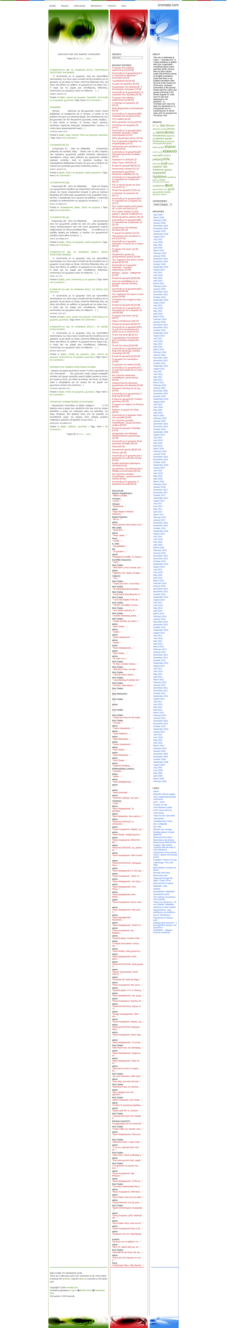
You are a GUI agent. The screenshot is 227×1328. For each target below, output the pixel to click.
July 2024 (157, 272)
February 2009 (159, 781)
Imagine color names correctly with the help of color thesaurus (164, 847)
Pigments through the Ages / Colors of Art (163, 879)
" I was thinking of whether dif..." (126, 680)
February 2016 (159, 550)
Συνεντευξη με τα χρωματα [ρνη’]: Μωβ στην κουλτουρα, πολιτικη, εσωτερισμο (127, 350)
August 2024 (159, 270)
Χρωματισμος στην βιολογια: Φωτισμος (125, 228)
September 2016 (160, 531)
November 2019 (160, 426)
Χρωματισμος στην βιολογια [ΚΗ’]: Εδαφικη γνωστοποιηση (127, 469)
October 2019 (159, 429)
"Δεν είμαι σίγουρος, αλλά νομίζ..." (127, 1076)
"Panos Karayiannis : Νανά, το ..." (127, 876)
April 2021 (157, 380)
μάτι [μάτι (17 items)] (160, 155)
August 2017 (159, 501)
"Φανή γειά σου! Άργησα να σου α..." (126, 1258)
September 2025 (160, 234)
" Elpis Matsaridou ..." (121, 739)
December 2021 (160, 358)
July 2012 (157, 668)
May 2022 (157, 344)
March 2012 (158, 679)
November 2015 (160, 558)
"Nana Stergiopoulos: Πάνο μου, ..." (126, 1135)
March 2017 (158, 514)
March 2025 (158, 250)
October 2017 (159, 495)
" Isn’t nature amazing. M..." (124, 610)
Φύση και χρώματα (88, 135)
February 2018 (159, 484)
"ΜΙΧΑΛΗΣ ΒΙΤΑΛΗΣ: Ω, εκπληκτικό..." (123, 822)
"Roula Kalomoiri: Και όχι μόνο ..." (127, 1202)
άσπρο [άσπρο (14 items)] (171, 128)
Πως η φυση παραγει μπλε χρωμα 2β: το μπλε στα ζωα (127, 207)
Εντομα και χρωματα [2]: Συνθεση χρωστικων (127, 400)
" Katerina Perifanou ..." (122, 766)
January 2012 (159, 685)
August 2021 (159, 369)
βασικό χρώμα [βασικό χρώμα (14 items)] (164, 138)
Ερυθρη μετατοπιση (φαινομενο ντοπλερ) (126, 464)
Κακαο (118, 446)
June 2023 (158, 308)
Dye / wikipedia (160, 824)
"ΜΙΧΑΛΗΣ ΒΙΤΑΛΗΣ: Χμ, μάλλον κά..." (127, 848)
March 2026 (158, 217)
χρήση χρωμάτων (93, 172)
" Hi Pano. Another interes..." (125, 664)
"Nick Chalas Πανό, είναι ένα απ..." (127, 1223)
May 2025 (157, 245)
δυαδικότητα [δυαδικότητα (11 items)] (158, 141)
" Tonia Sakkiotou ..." (121, 733)
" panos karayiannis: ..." (122, 637)
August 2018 (159, 468)
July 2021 (157, 371)
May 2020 (157, 410)
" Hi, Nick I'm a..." (120, 658)
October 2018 (159, 462)
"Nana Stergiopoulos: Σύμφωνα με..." (126, 1054)
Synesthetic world (161, 894)
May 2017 (157, 509)
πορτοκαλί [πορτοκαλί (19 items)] (159, 172)
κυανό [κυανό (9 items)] (155, 152)
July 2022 (157, 338)
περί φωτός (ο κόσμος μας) (163, 919)
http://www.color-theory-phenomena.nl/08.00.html (164, 841)
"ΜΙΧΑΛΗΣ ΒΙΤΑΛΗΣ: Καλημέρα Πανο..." (126, 864)
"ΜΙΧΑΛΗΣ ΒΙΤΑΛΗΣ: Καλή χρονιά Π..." (127, 965)
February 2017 (159, 517)
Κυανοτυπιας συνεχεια (125, 169)
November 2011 (160, 690)
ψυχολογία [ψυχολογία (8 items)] (157, 194)
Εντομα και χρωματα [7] (126, 190)
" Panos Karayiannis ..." (122, 728)
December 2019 (160, 424)
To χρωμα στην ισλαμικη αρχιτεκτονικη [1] (123, 98)
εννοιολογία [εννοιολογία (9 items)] (170, 141)
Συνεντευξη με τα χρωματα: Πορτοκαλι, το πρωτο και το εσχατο (127, 243)
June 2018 (158, 473)
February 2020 (159, 418)
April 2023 (157, 314)
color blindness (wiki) (162, 807)
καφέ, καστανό (72, 135)
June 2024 (158, 275)
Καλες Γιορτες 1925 (124, 162)
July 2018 (157, 470)
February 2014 (159, 616)
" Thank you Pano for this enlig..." (127, 717)
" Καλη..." (116, 562)
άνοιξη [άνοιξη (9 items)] (163, 129)
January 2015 (159, 586)
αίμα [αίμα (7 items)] (154, 133)
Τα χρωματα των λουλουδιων (125, 360)
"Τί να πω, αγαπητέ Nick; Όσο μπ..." (125, 1148)
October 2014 (159, 594)
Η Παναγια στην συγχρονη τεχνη (126, 300)
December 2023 (160, 292)
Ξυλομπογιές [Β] (59, 182)
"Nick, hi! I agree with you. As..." (126, 1247)
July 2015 (157, 569)
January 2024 (159, 289)
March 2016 (158, 547)
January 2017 (159, 520)
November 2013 (160, 624)
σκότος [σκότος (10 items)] (162, 180)
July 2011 (157, 701)
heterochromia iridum (162, 837)
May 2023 (157, 311)
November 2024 (160, 261)
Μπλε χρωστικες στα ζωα (126, 122)
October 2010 (159, 726)
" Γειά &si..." (117, 723)
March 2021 (158, 382)
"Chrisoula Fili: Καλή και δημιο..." (126, 979)
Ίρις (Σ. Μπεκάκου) (161, 915)
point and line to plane (163, 883)
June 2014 (158, 605)
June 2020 (158, 407)
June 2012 (158, 671)
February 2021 (159, 385)
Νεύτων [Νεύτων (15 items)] (170, 125)
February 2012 (159, 682)
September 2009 (160, 762)
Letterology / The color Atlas (163, 863)
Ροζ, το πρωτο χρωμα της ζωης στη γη (126, 186)
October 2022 (159, 330)
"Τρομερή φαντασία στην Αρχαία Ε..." (126, 1117)
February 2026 (159, 220)
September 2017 (160, 498)
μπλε (68, 279)
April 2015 (157, 578)
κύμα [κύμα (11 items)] (155, 155)
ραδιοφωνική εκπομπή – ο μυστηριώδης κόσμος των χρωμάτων (165, 925)
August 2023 (159, 303)
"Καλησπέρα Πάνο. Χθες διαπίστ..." (128, 1265)
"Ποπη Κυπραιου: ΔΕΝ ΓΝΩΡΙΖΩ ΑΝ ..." (127, 1216)
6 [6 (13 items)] (153, 125)
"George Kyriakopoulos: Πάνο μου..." (125, 1015)
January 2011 (159, 718)
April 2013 (157, 644)
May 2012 (157, 674)
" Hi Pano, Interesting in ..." (124, 685)
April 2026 (157, 215)
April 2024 (157, 281)
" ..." (114, 696)
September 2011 (160, 696)
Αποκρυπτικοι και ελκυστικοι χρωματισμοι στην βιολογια (127, 384)
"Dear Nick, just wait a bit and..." (126, 1081)
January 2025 (159, 256)
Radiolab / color (160, 886)
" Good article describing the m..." (127, 594)
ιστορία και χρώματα (78, 354)
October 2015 (159, 561)
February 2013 (159, 649)
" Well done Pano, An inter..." (125, 669)
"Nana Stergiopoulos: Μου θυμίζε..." (124, 895)
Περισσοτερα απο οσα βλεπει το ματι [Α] (126, 237)
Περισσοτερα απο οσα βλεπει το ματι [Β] (126, 147)
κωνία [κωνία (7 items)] (160, 152)
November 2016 (160, 525)
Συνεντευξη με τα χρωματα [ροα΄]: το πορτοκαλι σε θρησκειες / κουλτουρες (127, 75)
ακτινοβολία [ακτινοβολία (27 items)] (165, 132)
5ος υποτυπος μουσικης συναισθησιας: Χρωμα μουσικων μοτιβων (126, 422)
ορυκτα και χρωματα (75, 97)
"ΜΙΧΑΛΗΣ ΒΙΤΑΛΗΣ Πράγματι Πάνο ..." (126, 1028)
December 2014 (160, 589)
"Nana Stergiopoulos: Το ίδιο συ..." (127, 1181)
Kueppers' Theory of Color (165, 860)
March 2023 (158, 316)
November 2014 (160, 591)
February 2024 (159, 286)
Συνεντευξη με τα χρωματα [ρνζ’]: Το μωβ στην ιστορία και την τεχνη (127, 369)
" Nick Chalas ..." (119, 749)
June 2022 (158, 341)
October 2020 (159, 396)
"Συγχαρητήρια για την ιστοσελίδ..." (127, 1123)
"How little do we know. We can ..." (127, 1252)
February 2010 (159, 748)
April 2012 (157, 677)
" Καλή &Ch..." (118, 530)
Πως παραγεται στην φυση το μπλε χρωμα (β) (127, 261)
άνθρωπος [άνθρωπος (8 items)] (157, 129)
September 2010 (160, 729)
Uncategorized (66, 207)
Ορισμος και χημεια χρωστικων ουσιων (73, 367)
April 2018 (157, 479)
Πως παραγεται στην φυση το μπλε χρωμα (127, 295)
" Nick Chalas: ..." (120, 626)
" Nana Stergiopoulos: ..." (123, 648)
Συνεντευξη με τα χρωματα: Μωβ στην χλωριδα (127, 416)
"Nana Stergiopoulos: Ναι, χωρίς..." (127, 995)
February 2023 (159, 319)
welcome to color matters (164, 907)
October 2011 (159, 693)
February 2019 (159, 451)
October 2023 (159, 297)
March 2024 (158, 283)
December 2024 (160, 259)
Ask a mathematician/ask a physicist (164, 798)
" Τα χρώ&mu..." (119, 551)
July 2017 (157, 503)
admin (156, 791)
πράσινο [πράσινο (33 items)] (159, 176)
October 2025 (159, 231)
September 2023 (160, 300)
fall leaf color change (162, 829)
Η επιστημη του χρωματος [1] (125, 194)
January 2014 (159, 619)
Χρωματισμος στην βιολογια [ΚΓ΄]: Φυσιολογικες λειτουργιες (127, 88)
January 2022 (159, 355)
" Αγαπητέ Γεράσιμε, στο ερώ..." (126, 798)
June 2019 (158, 440)
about (81, 1279)
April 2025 (157, 248)
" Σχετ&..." (116, 501)
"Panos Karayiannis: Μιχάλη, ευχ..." (128, 1022)
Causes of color (160, 804)
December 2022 (160, 325)
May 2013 (157, 641)
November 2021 (160, 360)
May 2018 (157, 476)
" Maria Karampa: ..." (121, 792)
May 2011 (157, 707)
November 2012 (160, 657)
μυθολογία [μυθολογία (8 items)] (156, 164)
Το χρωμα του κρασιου (125, 233)
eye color (157, 826)
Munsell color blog (161, 873)
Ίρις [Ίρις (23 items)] (162, 125)
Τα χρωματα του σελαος (126, 364)
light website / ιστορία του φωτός (164, 868)
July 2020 (157, 404)
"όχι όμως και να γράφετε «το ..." (126, 1241)
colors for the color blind (164, 815)
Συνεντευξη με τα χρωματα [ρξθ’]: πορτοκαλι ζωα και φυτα (127, 114)
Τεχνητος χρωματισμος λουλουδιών (71, 401)
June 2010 (158, 737)
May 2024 (157, 278)
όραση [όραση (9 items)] (164, 194)
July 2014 (157, 602)
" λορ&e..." (116, 632)
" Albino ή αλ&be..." (120, 495)
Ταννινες (55, 107)
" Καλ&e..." (117, 541)
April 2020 (157, 413)
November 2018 (160, 459)
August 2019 (159, 435)
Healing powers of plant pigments (163, 833)
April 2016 (157, 545)
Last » (88, 58)
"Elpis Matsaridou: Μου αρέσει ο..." (127, 816)
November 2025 (160, 228)
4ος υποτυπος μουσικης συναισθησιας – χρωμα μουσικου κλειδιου (127, 476)
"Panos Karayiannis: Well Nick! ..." (127, 1192)
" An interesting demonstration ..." (127, 589)
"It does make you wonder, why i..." (127, 1129)
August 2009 (159, 765)
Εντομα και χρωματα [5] (126, 305)
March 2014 (158, 613)
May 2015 (157, 575)
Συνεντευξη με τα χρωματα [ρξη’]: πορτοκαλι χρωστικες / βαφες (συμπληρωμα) (127, 132)
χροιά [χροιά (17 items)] (171, 189)
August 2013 (159, 633)
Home (52, 6)
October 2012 (159, 660)
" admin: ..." (117, 776)
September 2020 (160, 399)
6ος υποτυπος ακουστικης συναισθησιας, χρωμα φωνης (125, 377)
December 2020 (160, 391)
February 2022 (159, 352)
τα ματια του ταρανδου (125, 84)
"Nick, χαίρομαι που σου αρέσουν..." (123, 1093)
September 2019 (160, 432)
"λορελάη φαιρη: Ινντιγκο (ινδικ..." (127, 938)
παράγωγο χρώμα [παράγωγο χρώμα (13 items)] (162, 169)
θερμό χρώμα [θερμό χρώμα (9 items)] (158, 147)
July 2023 (157, 305)
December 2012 (160, 655)
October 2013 (159, 627)
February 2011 (159, 715)
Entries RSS (85, 1290)
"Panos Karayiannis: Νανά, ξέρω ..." (126, 1036)
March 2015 (158, 580)
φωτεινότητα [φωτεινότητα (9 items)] (158, 189)
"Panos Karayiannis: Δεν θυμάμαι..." (123, 931)
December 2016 (160, 523)
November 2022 (160, 327)
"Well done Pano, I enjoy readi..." (127, 1142)
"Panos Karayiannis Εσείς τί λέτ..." (127, 1228)
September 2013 (160, 630)
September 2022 (160, 333)
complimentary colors (162, 821)
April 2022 (157, 347)
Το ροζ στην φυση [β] (125, 335)
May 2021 (157, 377)
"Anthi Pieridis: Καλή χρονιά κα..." (127, 951)
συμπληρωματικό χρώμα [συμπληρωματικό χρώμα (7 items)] (161, 182)
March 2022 (158, 349)
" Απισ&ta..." (117, 771)
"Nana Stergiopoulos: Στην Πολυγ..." (124, 888)
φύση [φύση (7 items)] (165, 189)
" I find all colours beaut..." (124, 674)
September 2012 (160, 663)
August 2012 (159, 666)
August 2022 (159, 336)
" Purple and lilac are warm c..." (126, 621)
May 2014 (157, 608)
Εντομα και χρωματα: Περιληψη (126, 429)
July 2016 (157, 536)
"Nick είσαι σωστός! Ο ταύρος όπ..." (125, 1069)
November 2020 (160, 393)
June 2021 (158, 374)
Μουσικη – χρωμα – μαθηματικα (126, 274)
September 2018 (160, 465)
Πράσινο (72, 426)
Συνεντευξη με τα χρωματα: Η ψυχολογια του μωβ (125, 483)
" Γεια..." (115, 578)
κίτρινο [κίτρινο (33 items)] (169, 146)
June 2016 (158, 539)
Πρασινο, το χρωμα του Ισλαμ (125, 411)
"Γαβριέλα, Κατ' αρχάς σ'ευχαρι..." (127, 573)
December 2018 (160, 457)
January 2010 (159, 751)
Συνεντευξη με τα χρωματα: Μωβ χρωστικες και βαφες (127, 442)
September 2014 (160, 597)
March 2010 (158, 745)
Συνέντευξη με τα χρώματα (83, 279)
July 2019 (157, 437)
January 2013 (159, 652)
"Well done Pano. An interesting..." (127, 1048)
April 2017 (157, 512)
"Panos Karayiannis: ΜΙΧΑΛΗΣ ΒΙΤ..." (126, 841)
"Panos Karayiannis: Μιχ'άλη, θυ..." (127, 1001)
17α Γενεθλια (121, 119)
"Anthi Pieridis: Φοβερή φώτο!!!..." (127, 834)
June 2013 (158, 638)
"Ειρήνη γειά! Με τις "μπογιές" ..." (127, 1110)
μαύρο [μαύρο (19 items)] (157, 159)
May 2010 (157, 740)
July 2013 (157, 635)
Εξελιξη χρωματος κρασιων (127, 217)
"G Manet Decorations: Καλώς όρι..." (125, 944)
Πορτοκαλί (91, 97)
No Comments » (94, 100)
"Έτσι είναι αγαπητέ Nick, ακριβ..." (127, 1160)
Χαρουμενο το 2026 (124, 159)
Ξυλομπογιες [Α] (59, 217)
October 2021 (159, 363)
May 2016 (157, 542)
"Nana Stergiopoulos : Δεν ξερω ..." (128, 881)
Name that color (160, 875)
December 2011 (160, 688)
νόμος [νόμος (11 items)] (171, 163)
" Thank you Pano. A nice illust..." (127, 583)
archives (66, 1279)
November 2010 (160, 723)
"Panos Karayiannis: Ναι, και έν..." (127, 985)
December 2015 (160, 556)
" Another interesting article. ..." (126, 616)
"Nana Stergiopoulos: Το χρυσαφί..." (123, 809)
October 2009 (159, 759)
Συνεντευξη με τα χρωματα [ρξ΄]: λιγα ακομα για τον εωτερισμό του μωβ (127, 310)
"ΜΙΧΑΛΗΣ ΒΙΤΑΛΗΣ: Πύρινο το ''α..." (126, 1007)
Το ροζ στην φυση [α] (125, 345)
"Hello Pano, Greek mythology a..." (127, 1155)
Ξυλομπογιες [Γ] (59, 145)
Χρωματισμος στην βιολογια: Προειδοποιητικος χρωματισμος (126, 435)
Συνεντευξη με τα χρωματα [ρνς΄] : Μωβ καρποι (127, 394)
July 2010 (157, 734)
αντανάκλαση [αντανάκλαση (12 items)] (159, 135)
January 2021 (159, 388)
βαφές (62, 97)
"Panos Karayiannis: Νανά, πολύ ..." (126, 903)
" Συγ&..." (116, 803)
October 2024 (159, 264)
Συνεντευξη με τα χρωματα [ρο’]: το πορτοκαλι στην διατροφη (127, 93)
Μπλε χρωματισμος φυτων (127, 138)
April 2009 (157, 776)
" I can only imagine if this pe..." (126, 599)
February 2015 (159, 583)
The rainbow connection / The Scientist (164, 898)
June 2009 (158, 770)
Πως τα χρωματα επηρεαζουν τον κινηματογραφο (127, 142)
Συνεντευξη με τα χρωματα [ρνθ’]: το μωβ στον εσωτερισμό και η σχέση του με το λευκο (127, 329)
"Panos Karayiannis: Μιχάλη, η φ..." (128, 829)
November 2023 (160, 294)
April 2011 (157, 710)
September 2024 (160, 267)
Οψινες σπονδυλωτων (125, 321)
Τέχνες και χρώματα (75, 172)
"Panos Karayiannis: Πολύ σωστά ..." (127, 856)
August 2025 (159, 237)
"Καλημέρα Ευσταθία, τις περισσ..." (127, 557)
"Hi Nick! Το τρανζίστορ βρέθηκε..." (127, 1105)
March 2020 (158, 415)
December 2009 (160, 754)
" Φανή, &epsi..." (119, 535)
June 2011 (158, 704)
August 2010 (159, 732)
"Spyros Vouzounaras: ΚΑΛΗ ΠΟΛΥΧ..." (125, 973)
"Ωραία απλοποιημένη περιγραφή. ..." (127, 1209)
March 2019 (158, 448)
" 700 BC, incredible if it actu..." (126, 605)
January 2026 (159, 223)
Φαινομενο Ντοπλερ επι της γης (126, 389)
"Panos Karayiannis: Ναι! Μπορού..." (123, 1174)
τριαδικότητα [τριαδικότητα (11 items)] (158, 185)
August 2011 (159, 699)
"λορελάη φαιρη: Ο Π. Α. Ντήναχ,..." (128, 990)
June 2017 (158, 506)
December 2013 (160, 622)
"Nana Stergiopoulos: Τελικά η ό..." (127, 925)
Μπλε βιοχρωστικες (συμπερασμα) (127, 109)
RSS (123, 6)
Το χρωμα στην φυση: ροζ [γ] (125, 316)
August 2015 (159, 567)
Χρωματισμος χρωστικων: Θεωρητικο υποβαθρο (125, 173)
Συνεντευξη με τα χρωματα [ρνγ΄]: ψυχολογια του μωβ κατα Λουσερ (127, 457)
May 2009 (157, 773)
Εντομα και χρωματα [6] (126, 278)
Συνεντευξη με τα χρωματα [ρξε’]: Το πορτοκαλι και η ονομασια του (127, 200)
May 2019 (157, 443)
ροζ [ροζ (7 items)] (157, 180)
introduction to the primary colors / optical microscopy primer (165, 854)
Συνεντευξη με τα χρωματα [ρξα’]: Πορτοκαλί (127, 290)
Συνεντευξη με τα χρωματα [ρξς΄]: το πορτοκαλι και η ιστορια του (127, 179)
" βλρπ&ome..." (119, 506)
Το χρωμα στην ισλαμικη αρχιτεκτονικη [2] (123, 69)
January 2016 (159, 553)
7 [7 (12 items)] (155, 125)
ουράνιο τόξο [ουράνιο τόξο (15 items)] (160, 166)
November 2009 (160, 756)
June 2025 (158, 242)
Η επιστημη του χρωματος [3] (125, 104)
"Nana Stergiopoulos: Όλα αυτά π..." (126, 911)
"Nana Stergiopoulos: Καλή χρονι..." (124, 957)
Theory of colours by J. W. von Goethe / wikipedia (165, 903)
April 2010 (157, 743)
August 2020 (159, 402)
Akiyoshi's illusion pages (164, 794)
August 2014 (159, 600)
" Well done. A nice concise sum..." (127, 567)
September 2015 (160, 564)
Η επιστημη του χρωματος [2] (125, 126)
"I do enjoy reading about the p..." (127, 1186)
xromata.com (168, 5)
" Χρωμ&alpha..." (119, 546)
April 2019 (157, 446)
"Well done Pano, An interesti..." (126, 1087)
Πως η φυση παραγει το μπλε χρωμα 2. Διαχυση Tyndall (127, 212)
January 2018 (159, 487)
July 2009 (157, 767)
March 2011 (158, 712)
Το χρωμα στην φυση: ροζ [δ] (125, 250)
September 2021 (160, 366)
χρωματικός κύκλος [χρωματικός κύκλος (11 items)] (162, 192)
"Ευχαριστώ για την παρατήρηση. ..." (127, 1235)
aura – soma (159, 802)
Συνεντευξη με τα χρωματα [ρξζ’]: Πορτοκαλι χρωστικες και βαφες (127, 154)
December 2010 (160, 721)
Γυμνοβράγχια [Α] (123, 81)
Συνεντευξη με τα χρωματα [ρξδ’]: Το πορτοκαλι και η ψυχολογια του (127, 222)
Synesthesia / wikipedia (163, 891)
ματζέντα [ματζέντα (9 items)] (167, 155)
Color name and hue (162, 810)
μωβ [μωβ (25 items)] (164, 163)
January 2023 (159, 322)
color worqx (158, 813)
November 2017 (160, 492)
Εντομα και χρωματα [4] (126, 324)
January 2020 (159, 421)
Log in (73, 1290)
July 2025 (157, 239)
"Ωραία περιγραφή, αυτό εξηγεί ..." (127, 1100)
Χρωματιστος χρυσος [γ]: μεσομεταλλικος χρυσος (126, 255)
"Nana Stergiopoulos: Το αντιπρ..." (127, 1042)
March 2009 (158, 778)
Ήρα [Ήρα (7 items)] (157, 126)
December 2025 (160, 226)
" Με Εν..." (116, 519)
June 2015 (158, 572)
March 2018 (158, 481)
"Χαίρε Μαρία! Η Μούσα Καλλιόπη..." (122, 512)
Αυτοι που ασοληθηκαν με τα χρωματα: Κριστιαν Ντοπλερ (125, 283)
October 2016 (159, 528)
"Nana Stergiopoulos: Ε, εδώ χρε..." (128, 871)
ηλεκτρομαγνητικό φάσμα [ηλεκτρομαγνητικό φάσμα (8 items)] (162, 143)
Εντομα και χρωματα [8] (126, 165)
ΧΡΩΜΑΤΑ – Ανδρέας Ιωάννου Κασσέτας (163, 931)
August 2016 (159, 534)
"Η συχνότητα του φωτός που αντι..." (125, 1167)
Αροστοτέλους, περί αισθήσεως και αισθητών (164, 911)
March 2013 (158, 646)
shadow (156, 889)
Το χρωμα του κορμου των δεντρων (128, 405)
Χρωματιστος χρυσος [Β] (126, 449)
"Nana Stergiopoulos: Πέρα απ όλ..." (126, 1062)
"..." (113, 691)
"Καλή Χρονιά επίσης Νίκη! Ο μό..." (127, 524)
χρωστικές (68, 100)
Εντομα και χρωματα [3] (126, 356)
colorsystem (158, 818)
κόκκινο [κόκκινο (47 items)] (170, 151)
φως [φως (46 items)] (169, 185)
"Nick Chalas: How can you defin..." (128, 1197)
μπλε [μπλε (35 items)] (165, 159)
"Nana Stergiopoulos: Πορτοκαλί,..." (121, 918)
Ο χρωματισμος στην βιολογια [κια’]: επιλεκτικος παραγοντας (125, 340)
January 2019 (159, 454)
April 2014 (157, 611)
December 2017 (160, 490)
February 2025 (159, 253)
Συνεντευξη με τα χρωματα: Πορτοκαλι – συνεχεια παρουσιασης (124, 267)
